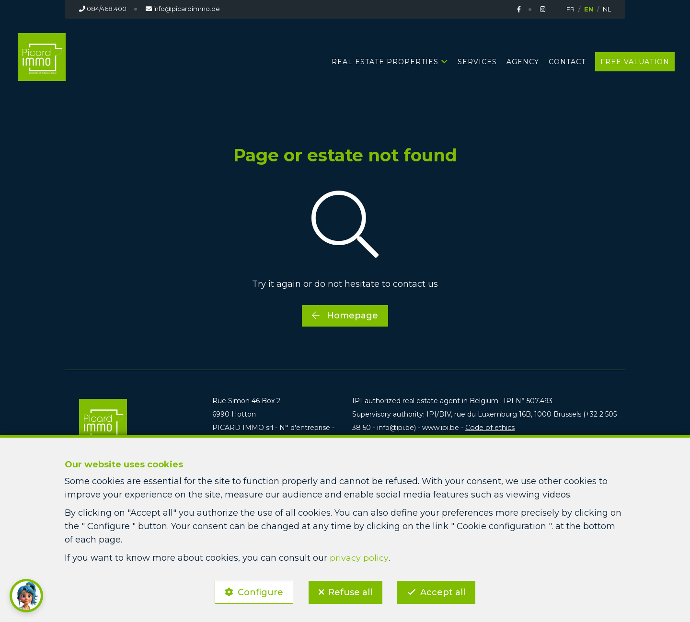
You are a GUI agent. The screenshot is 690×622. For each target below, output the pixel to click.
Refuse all (350, 591)
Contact (567, 61)
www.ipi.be (440, 427)
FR (570, 9)
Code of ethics (488, 427)
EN (588, 9)
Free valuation (634, 61)
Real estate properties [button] (385, 61)
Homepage (345, 315)
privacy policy (359, 556)
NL (607, 9)
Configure (259, 591)
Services (477, 61)
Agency (522, 61)
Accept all (444, 591)
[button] (26, 595)
